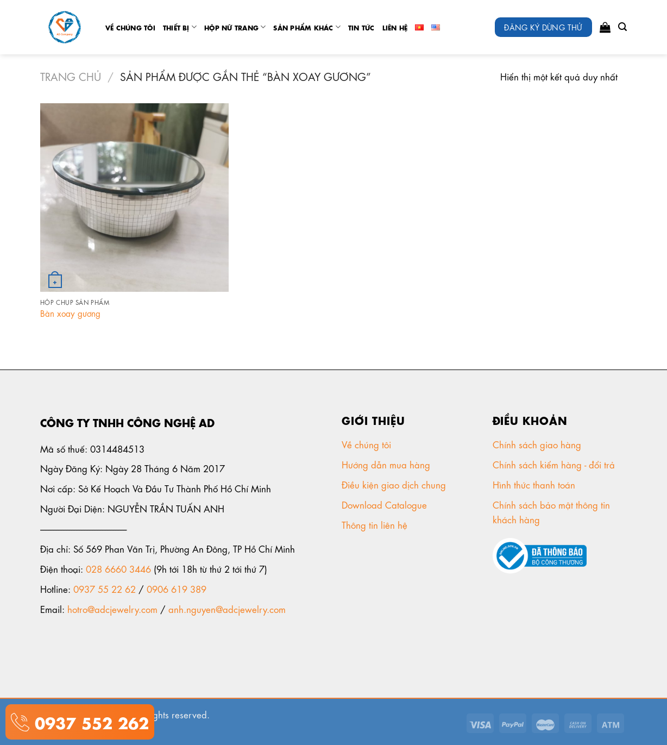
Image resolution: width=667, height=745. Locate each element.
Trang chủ (70, 76)
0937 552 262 (89, 721)
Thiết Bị (180, 27)
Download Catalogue (386, 504)
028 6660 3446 (118, 568)
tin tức (361, 27)
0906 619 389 (176, 588)
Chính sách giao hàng (537, 444)
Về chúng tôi (130, 27)
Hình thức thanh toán (535, 484)
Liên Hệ (395, 27)
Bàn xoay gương (70, 313)
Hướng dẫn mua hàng (386, 464)
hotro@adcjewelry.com (112, 609)
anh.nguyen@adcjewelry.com (227, 609)
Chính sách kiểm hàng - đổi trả (555, 464)
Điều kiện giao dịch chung (395, 484)
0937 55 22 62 (104, 588)
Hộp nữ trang (235, 27)
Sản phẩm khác (307, 27)
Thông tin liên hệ (376, 524)
